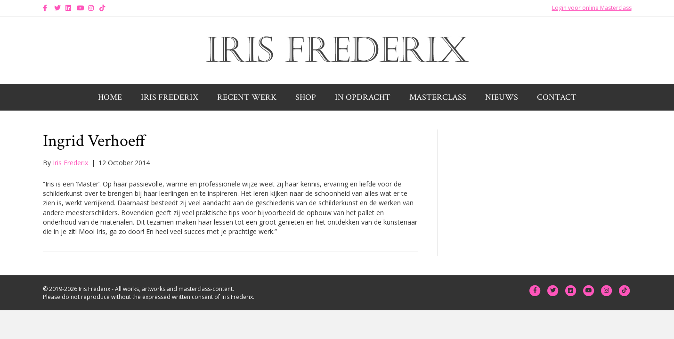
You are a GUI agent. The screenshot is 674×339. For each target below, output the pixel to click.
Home (110, 97)
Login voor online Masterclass (592, 8)
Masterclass (437, 97)
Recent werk (246, 97)
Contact (557, 97)
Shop (305, 97)
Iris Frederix (169, 97)
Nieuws (501, 97)
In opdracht (362, 97)
